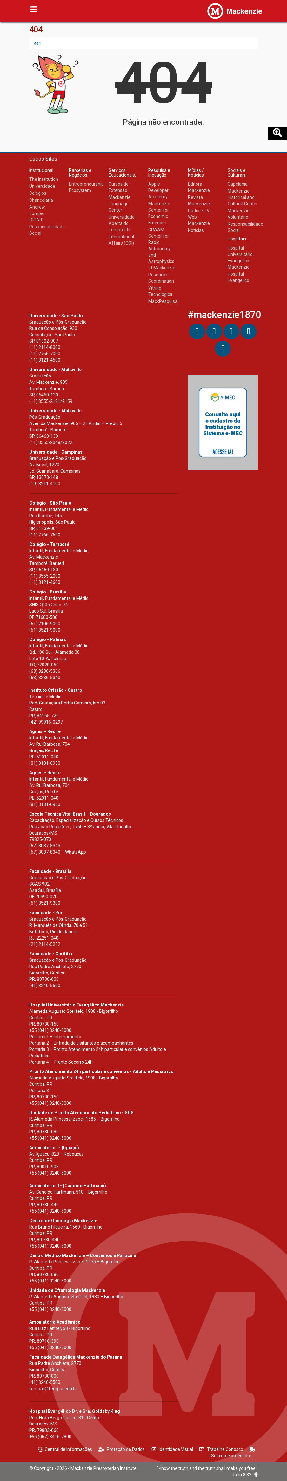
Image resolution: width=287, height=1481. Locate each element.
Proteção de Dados (121, 1449)
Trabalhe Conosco (221, 1449)
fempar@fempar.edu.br (53, 1388)
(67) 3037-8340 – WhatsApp (57, 852)
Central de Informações (65, 1449)
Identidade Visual (172, 1449)
